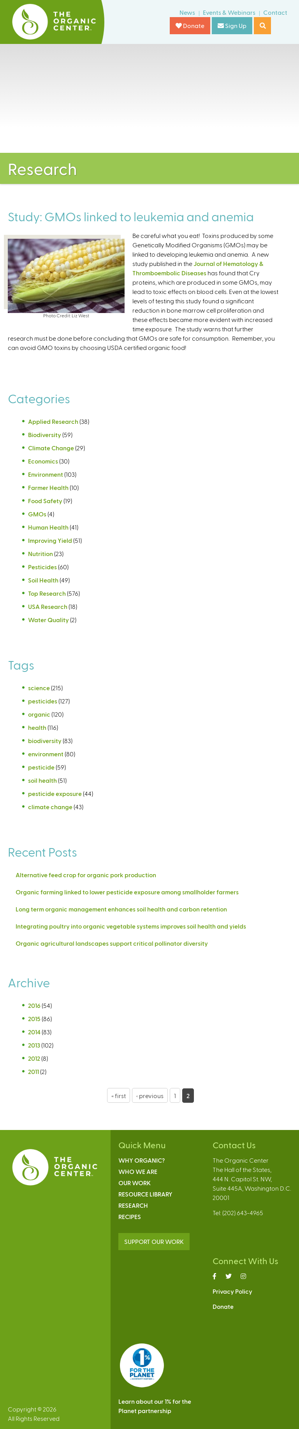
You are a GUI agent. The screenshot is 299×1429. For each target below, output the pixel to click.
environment (45, 753)
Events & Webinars (229, 12)
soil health (42, 780)
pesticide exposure (55, 793)
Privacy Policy (232, 1291)
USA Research (47, 606)
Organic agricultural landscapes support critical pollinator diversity (112, 943)
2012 (34, 1058)
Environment (45, 474)
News (187, 12)
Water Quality (48, 619)
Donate (190, 25)
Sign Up (232, 25)
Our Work (134, 1182)
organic (39, 714)
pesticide (41, 767)
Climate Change (51, 447)
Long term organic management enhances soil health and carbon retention (121, 909)
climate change (50, 806)
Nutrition (40, 553)
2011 (33, 1071)
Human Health (48, 527)
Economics (43, 461)
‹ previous (150, 1095)
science (39, 687)
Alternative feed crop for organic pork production (86, 874)
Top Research (47, 593)
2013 (34, 1045)
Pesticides (42, 566)
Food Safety (45, 500)
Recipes (129, 1216)
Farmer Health (48, 487)
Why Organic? (141, 1160)
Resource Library (145, 1194)
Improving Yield (50, 540)
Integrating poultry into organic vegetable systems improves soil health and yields (131, 926)
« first (118, 1095)
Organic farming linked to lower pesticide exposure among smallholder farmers (127, 892)
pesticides (42, 701)
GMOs (37, 514)
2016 (34, 1005)
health (37, 727)
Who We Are (137, 1171)
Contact (275, 12)
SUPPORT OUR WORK (154, 1241)
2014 (34, 1031)
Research (133, 1205)
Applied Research (53, 421)
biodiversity (45, 740)
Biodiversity (44, 434)
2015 (34, 1018)
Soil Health (43, 580)
